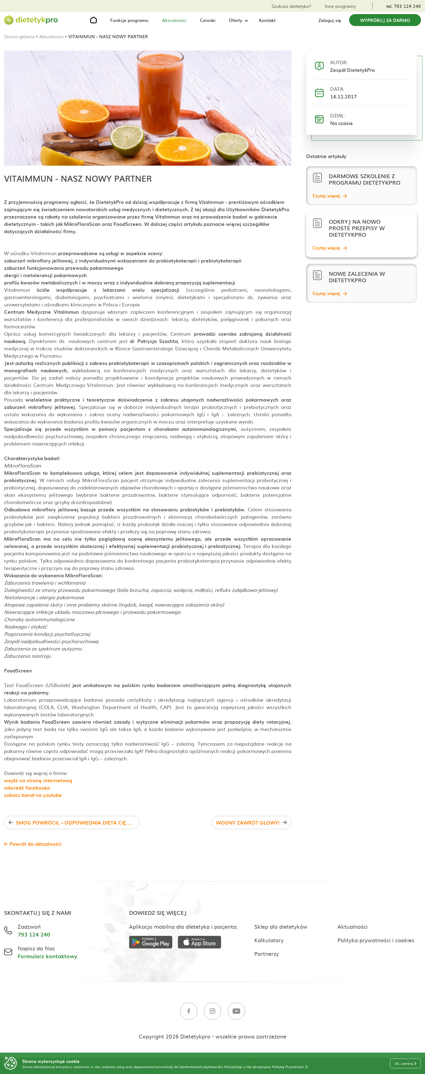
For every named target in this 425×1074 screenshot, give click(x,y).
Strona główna (19, 36)
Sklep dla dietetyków (280, 926)
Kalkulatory (269, 940)
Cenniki (207, 20)
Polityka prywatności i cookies (375, 940)
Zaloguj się (329, 20)
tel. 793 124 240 (403, 6)
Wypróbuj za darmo (385, 20)
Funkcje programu (129, 20)
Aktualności (174, 20)
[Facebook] (188, 1011)
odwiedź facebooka (27, 787)
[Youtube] (236, 1011)
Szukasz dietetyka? (291, 6)
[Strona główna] (31, 20)
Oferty (235, 20)
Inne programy (340, 6)
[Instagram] (212, 1011)
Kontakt (267, 20)
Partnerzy (266, 953)
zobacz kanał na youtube (33, 795)
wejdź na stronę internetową (38, 780)
